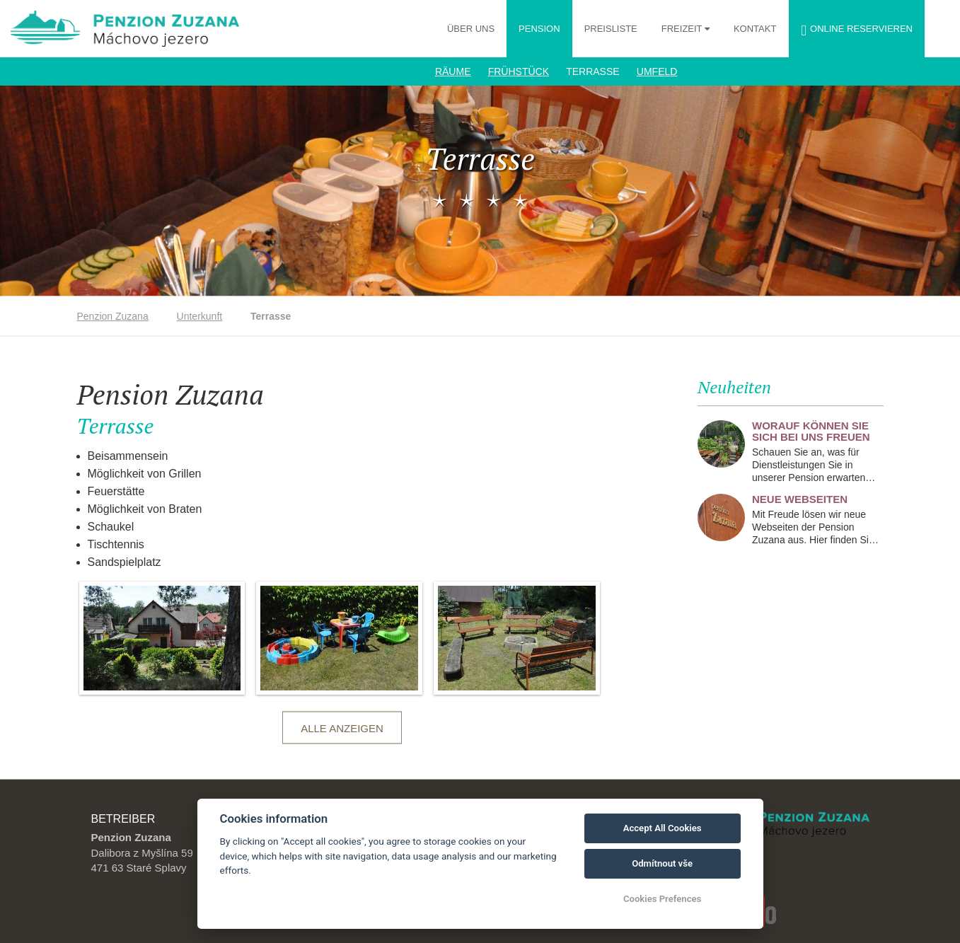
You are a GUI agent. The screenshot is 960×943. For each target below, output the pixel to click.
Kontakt (755, 28)
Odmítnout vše (662, 863)
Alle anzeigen (342, 728)
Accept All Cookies (662, 828)
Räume (453, 71)
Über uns (471, 28)
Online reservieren (857, 30)
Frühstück (518, 71)
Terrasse (592, 71)
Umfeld (657, 71)
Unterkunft (200, 316)
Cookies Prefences (662, 898)
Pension (539, 28)
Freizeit (683, 28)
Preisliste (610, 28)
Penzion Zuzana (113, 316)
